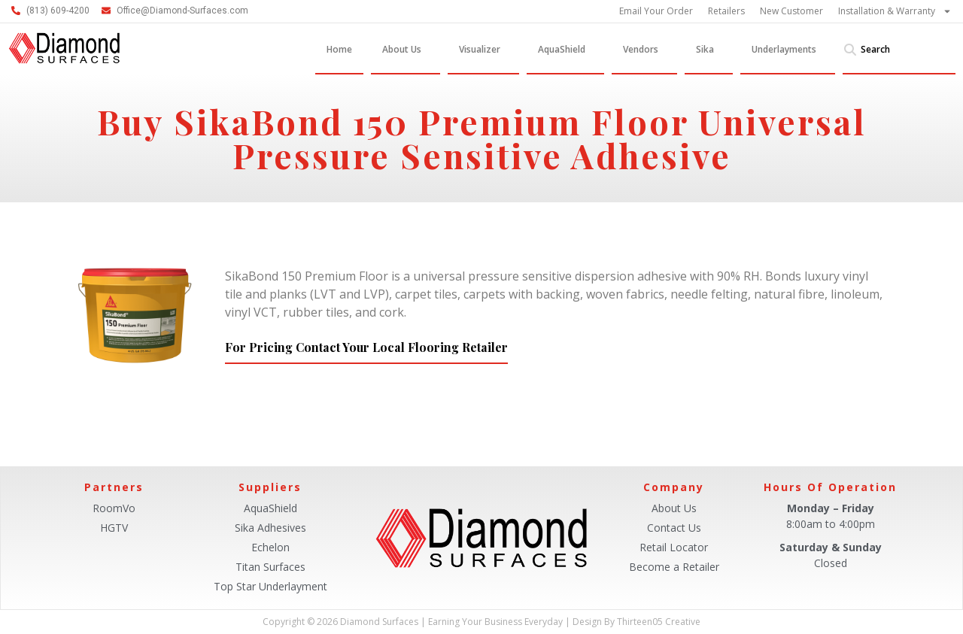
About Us (405, 49)
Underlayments (788, 49)
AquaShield (565, 49)
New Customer (791, 11)
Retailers (726, 11)
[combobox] (899, 49)
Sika (708, 49)
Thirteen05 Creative (658, 621)
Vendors (644, 49)
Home (339, 49)
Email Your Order (656, 11)
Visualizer (483, 49)
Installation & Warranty (895, 11)
